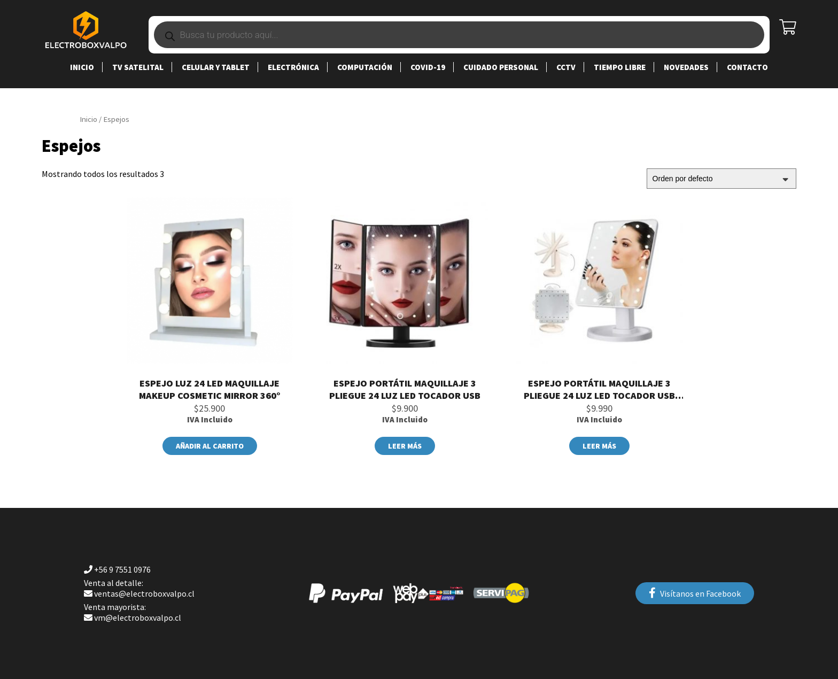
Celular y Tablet (216, 67)
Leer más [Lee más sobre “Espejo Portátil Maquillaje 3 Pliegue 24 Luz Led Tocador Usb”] (405, 446)
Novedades (686, 67)
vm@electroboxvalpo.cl (132, 612)
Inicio (82, 67)
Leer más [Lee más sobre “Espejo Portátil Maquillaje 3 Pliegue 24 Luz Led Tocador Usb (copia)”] (599, 446)
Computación (364, 67)
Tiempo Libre (620, 67)
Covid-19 (427, 67)
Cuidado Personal (500, 67)
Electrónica (293, 67)
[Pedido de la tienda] (721, 178)
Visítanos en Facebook (695, 593)
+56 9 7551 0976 (117, 569)
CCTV (566, 67)
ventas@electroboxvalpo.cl (139, 588)
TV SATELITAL (138, 67)
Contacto (747, 67)
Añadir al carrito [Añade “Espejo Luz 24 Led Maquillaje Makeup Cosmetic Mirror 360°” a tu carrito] (210, 446)
